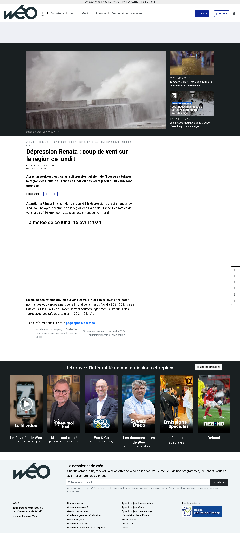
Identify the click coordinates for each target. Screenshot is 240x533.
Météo (86, 13)
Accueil (30, 141)
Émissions (57, 13)
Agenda (101, 13)
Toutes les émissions (208, 366)
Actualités (43, 141)
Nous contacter (75, 503)
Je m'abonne (219, 482)
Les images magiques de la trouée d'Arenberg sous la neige (190, 124)
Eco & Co (101, 438)
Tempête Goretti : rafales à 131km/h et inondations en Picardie (191, 84)
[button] (43, 14)
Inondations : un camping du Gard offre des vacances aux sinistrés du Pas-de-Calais (57, 333)
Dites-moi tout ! (64, 438)
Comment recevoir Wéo (25, 516)
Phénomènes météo (63, 141)
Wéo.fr (16, 503)
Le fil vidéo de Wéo (26, 438)
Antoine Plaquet (38, 168)
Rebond (214, 438)
